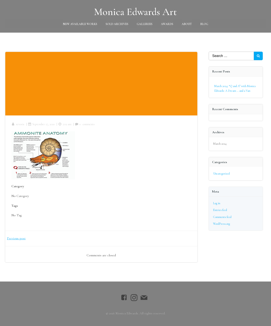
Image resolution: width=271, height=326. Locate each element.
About (187, 24)
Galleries (144, 24)
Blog (204, 24)
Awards (167, 24)
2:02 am (65, 124)
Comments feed (222, 216)
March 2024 (220, 143)
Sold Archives (117, 24)
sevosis (18, 124)
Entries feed (220, 210)
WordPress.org (221, 223)
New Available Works (80, 24)
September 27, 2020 (41, 124)
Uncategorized (221, 173)
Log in (216, 203)
